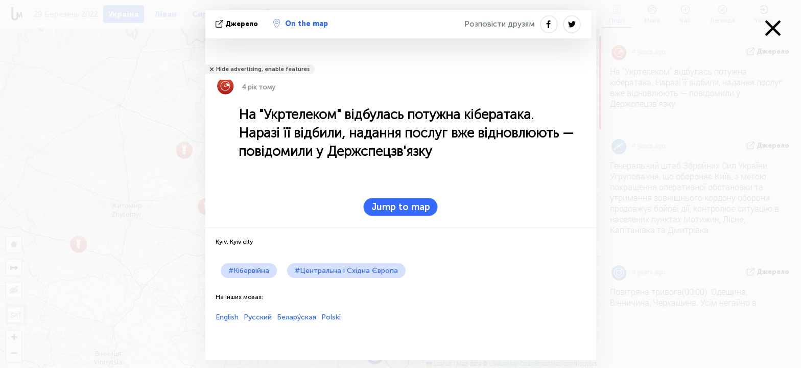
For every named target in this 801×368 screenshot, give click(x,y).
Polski (331, 317)
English (227, 317)
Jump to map (400, 207)
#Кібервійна (248, 270)
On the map (300, 23)
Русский (258, 317)
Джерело (238, 24)
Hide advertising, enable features (263, 69)
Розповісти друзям (499, 24)
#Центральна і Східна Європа (346, 270)
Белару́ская (296, 317)
